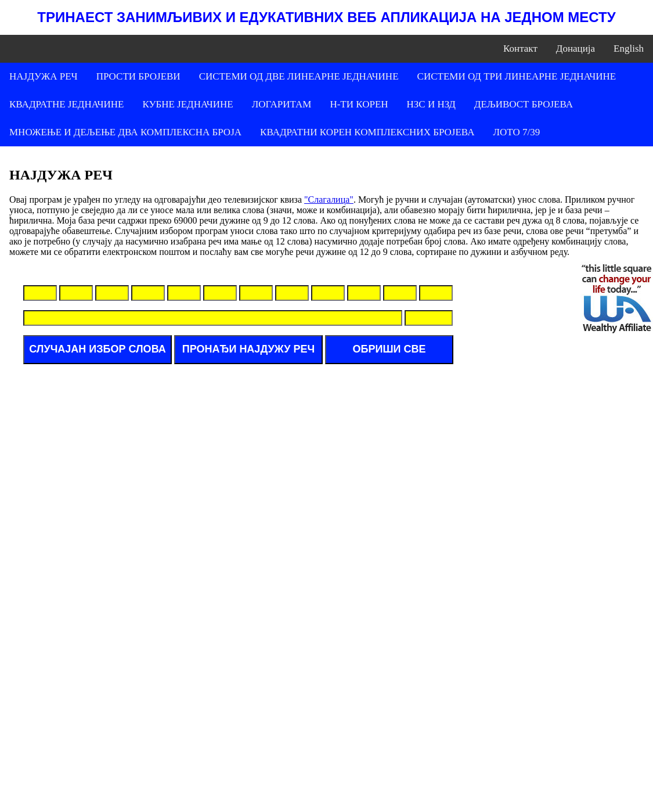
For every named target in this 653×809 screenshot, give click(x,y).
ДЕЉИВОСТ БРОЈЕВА (523, 104)
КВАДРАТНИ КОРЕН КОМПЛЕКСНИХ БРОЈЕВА (367, 132)
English (629, 48)
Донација (575, 48)
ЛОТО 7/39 (516, 132)
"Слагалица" (328, 199)
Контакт (520, 48)
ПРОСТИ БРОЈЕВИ (138, 76)
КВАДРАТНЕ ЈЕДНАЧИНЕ (66, 104)
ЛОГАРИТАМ (282, 104)
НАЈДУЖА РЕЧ (43, 76)
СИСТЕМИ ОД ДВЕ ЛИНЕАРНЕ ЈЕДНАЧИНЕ (299, 76)
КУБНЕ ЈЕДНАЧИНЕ (187, 104)
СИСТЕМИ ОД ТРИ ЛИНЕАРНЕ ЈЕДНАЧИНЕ (516, 76)
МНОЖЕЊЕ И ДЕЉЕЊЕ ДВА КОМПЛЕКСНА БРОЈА (125, 132)
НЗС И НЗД (431, 104)
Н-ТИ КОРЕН (359, 104)
